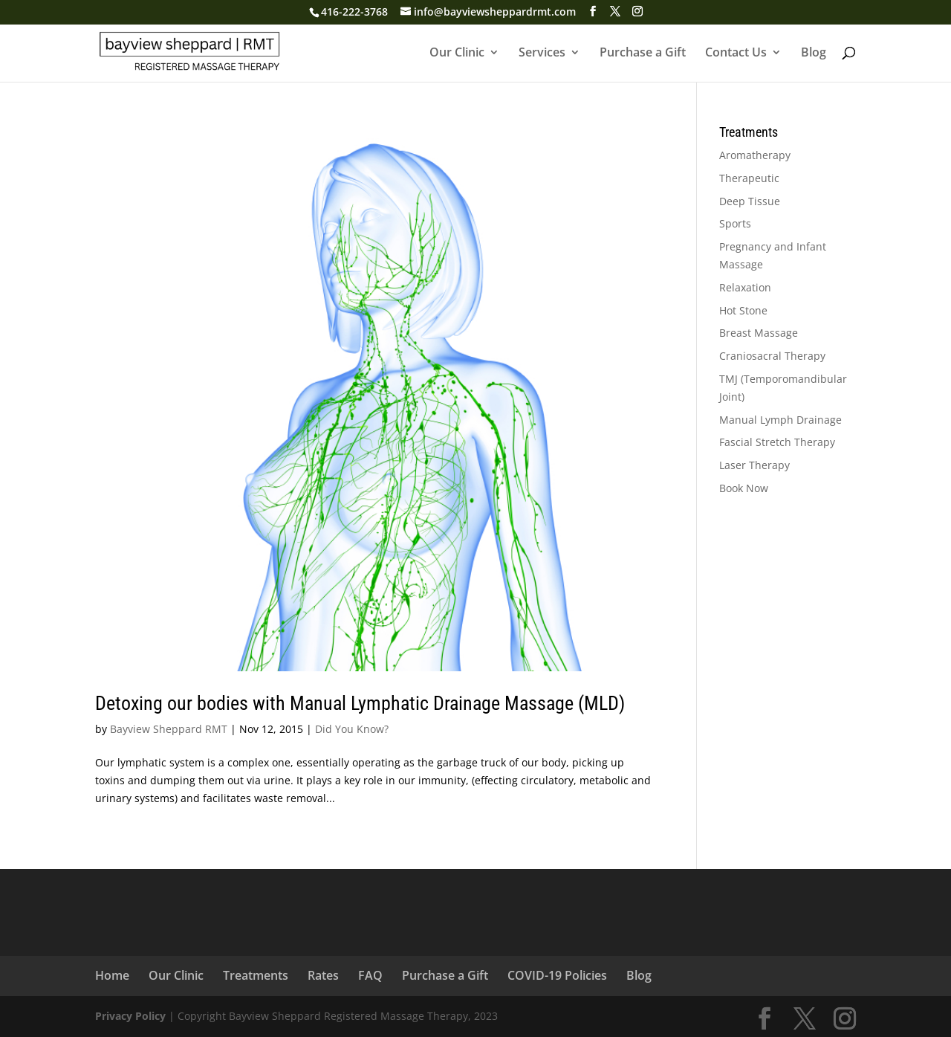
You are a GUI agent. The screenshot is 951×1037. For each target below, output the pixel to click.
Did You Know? (352, 729)
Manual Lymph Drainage (780, 420)
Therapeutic (749, 178)
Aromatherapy (755, 155)
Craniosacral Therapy (772, 356)
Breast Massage (758, 333)
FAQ (370, 975)
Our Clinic (456, 53)
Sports (735, 223)
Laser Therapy (754, 465)
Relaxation (745, 287)
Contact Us (736, 53)
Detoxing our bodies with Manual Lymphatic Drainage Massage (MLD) (360, 703)
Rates (323, 975)
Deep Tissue (749, 201)
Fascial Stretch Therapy (777, 442)
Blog (813, 53)
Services (542, 53)
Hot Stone (743, 310)
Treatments (255, 975)
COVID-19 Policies (557, 975)
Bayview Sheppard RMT (168, 729)
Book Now (743, 488)
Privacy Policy (130, 1016)
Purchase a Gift (643, 53)
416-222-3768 (354, 11)
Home (112, 975)
